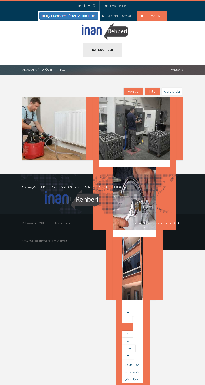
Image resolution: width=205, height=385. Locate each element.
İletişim (121, 187)
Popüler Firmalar (98, 187)
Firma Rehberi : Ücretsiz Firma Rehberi (158, 223)
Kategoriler (102, 50)
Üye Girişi (111, 15)
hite (152, 91)
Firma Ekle (50, 187)
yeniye (133, 91)
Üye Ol (126, 15)
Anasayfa (29, 69)
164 (129, 348)
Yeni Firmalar (72, 187)
